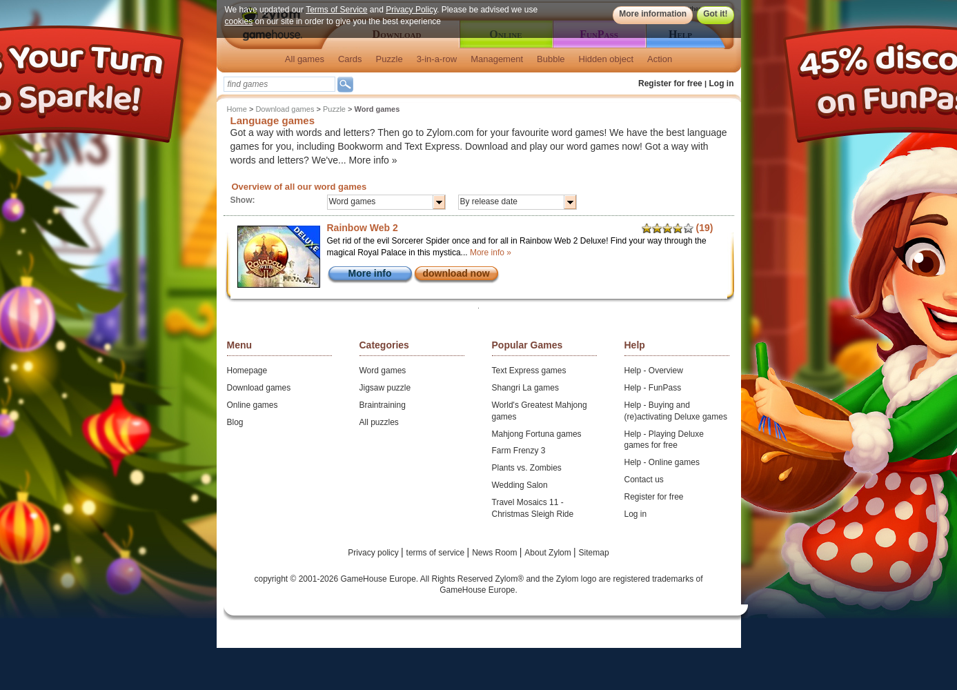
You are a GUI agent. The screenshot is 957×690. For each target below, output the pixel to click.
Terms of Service (336, 9)
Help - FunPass (653, 388)
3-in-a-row (437, 59)
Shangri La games (525, 388)
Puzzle (389, 59)
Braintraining (382, 405)
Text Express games (529, 370)
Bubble (550, 59)
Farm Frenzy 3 (519, 450)
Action (659, 59)
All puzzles (379, 422)
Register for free (670, 83)
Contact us (644, 479)
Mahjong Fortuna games (537, 434)
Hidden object (606, 59)
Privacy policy (374, 553)
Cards (350, 59)
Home (237, 109)
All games (304, 59)
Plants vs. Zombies (527, 468)
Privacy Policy (411, 9)
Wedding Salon (520, 485)
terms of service (436, 553)
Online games (252, 405)
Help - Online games (662, 462)
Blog (235, 422)
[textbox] (279, 84)
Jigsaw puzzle (385, 388)
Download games (284, 109)
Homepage (247, 370)
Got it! (715, 14)
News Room (496, 553)
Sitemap (594, 553)
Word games (382, 370)
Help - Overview (653, 370)
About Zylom (548, 553)
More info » (373, 160)
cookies (239, 21)
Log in (721, 83)
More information (653, 14)
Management (497, 59)
